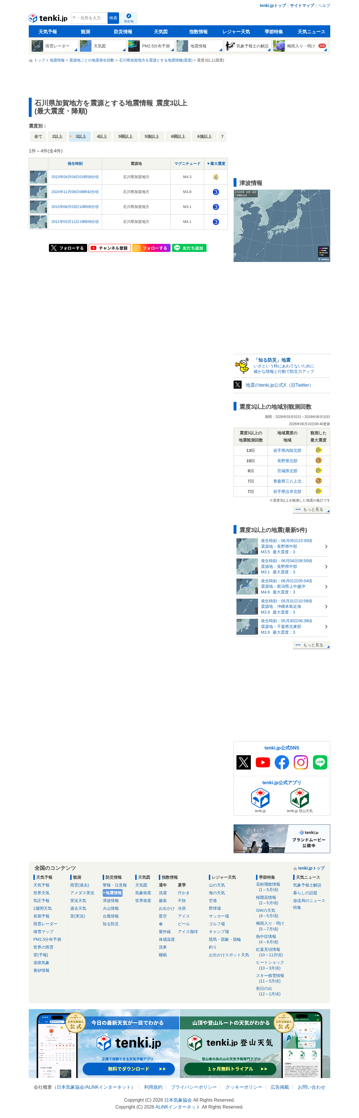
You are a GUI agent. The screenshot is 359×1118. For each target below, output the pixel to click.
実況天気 (78, 900)
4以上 (102, 136)
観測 (85, 31)
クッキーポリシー (244, 1087)
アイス (184, 916)
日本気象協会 (70, 1087)
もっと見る (313, 509)
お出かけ (167, 908)
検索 (113, 18)
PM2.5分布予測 (47, 939)
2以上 (57, 136)
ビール (184, 924)
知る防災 (111, 924)
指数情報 (198, 31)
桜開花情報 (272, 900)
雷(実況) (77, 916)
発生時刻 (75, 163)
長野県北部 (287, 460)
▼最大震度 (216, 163)
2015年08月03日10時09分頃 (75, 207)
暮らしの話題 (305, 892)
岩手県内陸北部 (287, 450)
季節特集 (274, 31)
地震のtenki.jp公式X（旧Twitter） (280, 385)
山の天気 (217, 885)
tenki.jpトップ (273, 5)
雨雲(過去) (79, 885)
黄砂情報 (41, 970)
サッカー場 (219, 916)
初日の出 (272, 991)
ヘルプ (324, 5)
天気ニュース (311, 31)
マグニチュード (187, 163)
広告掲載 (280, 1087)
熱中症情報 (272, 939)
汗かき (184, 892)
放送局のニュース (309, 900)
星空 (163, 916)
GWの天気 (272, 913)
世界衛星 (143, 900)
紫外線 (165, 931)
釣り (213, 947)
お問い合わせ (311, 1087)
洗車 (163, 947)
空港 (213, 900)
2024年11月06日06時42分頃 (75, 192)
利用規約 (153, 1087)
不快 (182, 900)
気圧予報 (41, 900)
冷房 (182, 908)
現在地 (128, 21)
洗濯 (163, 892)
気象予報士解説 (307, 885)
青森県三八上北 (287, 481)
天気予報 (48, 31)
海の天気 (217, 892)
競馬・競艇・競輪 (225, 939)
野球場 (215, 908)
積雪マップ (43, 931)
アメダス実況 (82, 892)
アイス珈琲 (188, 931)
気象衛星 (143, 892)
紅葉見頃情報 (272, 952)
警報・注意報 (115, 885)
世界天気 (41, 892)
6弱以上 (178, 136)
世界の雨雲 (43, 947)
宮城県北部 (287, 471)
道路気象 (41, 962)
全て (38, 136)
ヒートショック (272, 965)
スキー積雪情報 (272, 978)
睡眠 (163, 955)
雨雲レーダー (45, 924)
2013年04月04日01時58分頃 (75, 177)
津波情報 (111, 900)
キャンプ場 (219, 931)
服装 (163, 900)
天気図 (161, 31)
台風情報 (111, 916)
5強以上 (152, 136)
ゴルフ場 (217, 924)
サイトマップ (302, 5)
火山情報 (111, 908)
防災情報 (123, 31)
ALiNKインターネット (108, 1087)
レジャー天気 (236, 31)
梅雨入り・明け (272, 926)
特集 (297, 907)
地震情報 (114, 892)
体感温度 (167, 939)
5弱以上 (125, 136)
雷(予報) (40, 955)
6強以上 (204, 136)
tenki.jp (49, 19)
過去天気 (78, 908)
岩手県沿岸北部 (287, 491)
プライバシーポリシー (194, 1087)
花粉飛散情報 (272, 887)
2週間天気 (42, 908)
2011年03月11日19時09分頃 (75, 221)
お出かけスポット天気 (229, 955)
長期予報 (41, 916)
